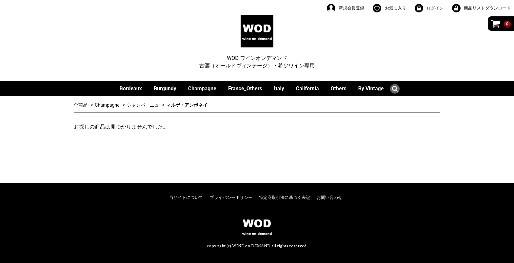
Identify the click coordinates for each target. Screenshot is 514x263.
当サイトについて (186, 197)
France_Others (245, 88)
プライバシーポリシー (231, 197)
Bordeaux (131, 88)
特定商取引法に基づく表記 (284, 197)
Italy (279, 88)
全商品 (81, 105)
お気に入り (389, 8)
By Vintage (371, 88)
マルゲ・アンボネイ (187, 105)
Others (338, 88)
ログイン (429, 8)
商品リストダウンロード (481, 8)
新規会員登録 (345, 8)
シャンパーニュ (143, 105)
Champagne (202, 88)
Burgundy (165, 88)
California (307, 88)
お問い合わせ (329, 197)
